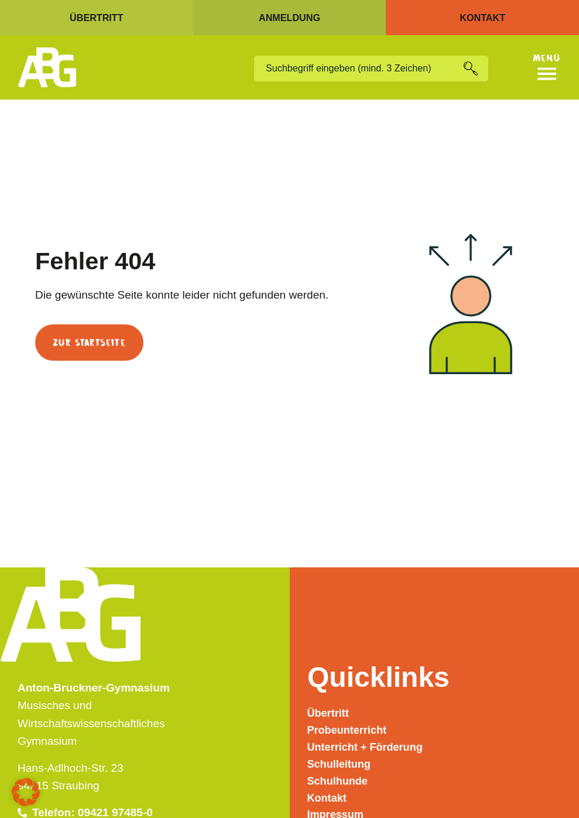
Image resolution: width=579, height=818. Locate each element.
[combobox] (358, 68)
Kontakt (328, 795)
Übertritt (329, 706)
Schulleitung (340, 759)
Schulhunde (339, 777)
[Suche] (475, 68)
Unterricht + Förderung (368, 741)
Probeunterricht (349, 723)
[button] (26, 792)
